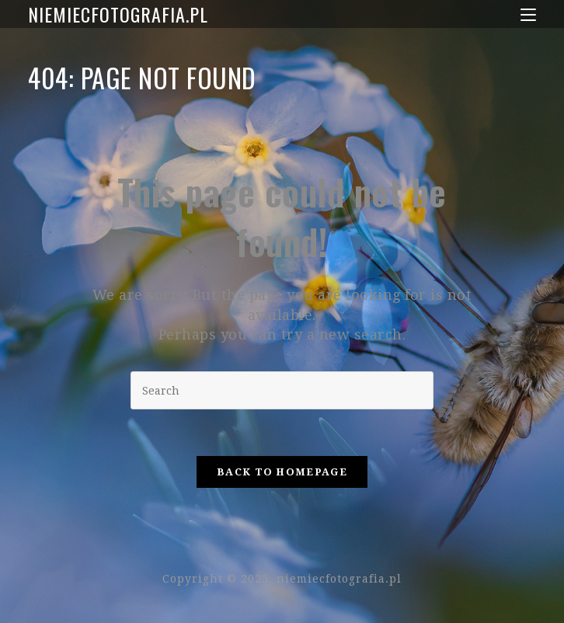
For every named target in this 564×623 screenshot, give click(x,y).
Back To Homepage (282, 472)
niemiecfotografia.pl (118, 14)
